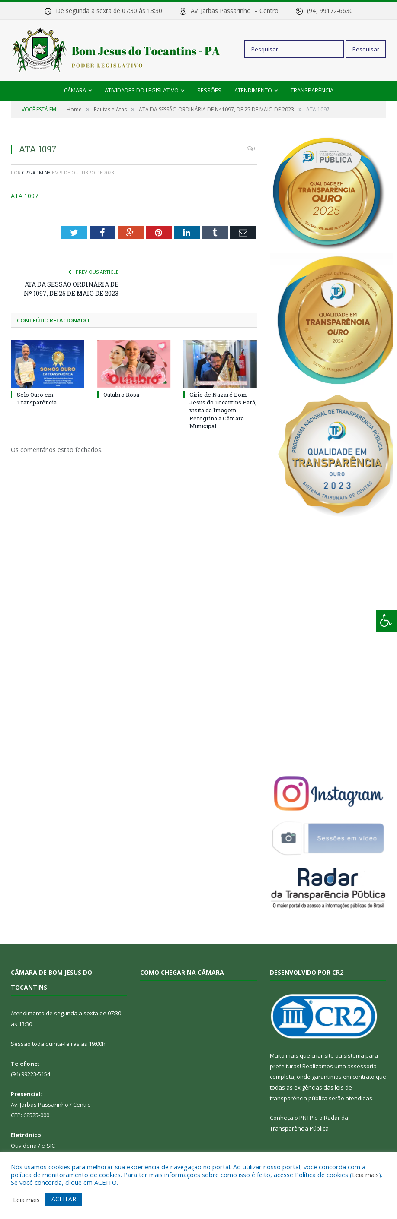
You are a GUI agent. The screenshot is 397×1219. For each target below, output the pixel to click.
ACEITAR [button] (63, 1199)
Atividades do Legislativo (142, 90)
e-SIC (48, 1146)
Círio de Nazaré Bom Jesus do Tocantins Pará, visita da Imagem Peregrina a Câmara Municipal (222, 410)
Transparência (312, 90)
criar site (322, 1055)
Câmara (75, 90)
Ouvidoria (24, 1146)
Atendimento (253, 90)
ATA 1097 (24, 196)
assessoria (362, 1066)
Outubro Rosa (121, 394)
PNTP (306, 1117)
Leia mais (365, 1174)
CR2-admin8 (36, 172)
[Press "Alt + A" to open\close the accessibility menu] (386, 621)
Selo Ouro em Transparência (37, 398)
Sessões (209, 90)
